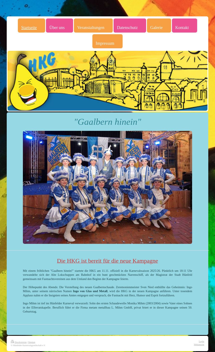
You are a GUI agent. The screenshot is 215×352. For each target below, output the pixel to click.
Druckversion (19, 342)
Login (201, 341)
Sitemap (31, 342)
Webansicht (199, 344)
